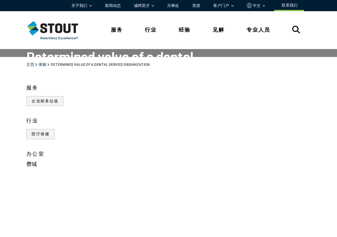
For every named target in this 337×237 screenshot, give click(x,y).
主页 (30, 65)
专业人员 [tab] (258, 30)
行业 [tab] (151, 30)
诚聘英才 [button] (142, 5)
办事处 (173, 5)
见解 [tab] (218, 30)
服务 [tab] (117, 30)
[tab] (57, 30)
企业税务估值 (45, 101)
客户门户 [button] (221, 5)
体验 (43, 65)
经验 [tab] (185, 30)
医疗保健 (40, 134)
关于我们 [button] (79, 5)
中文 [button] (254, 5)
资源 (196, 5)
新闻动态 (113, 5)
